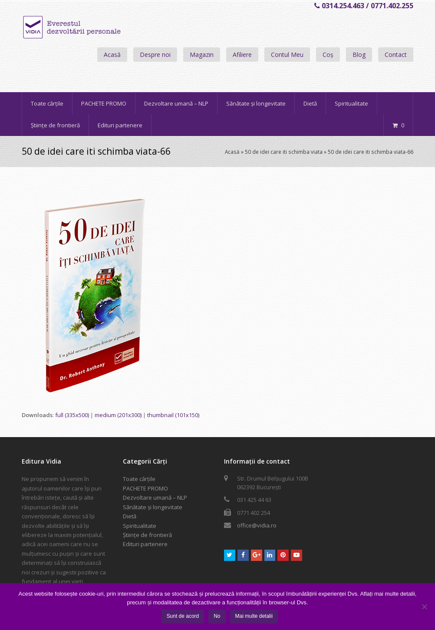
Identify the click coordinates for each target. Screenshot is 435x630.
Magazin (202, 54)
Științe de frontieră (147, 535)
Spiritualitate (139, 526)
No (217, 616)
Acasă (112, 54)
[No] (424, 606)
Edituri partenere (145, 544)
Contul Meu (287, 54)
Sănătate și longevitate (152, 507)
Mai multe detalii (254, 616)
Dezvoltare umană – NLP (155, 497)
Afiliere (242, 54)
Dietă (129, 516)
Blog (359, 54)
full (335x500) (72, 415)
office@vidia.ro (257, 525)
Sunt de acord (183, 616)
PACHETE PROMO (145, 488)
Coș (328, 54)
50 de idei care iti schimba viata (284, 151)
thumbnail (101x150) (173, 415)
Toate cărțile (139, 479)
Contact (396, 54)
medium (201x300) (118, 415)
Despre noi (155, 54)
